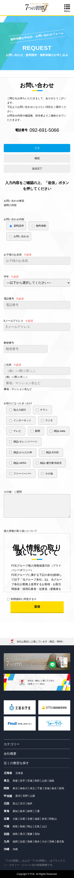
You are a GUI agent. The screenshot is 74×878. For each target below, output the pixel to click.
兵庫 (22, 818)
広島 (37, 826)
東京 (15, 788)
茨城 (47, 788)
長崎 (29, 841)
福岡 (15, 841)
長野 (25, 795)
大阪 (15, 818)
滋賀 (37, 818)
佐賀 (22, 841)
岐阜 (22, 811)
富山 (15, 803)
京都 (29, 818)
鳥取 (15, 826)
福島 (51, 780)
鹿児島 (60, 841)
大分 (44, 841)
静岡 (29, 811)
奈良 (44, 818)
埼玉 (32, 788)
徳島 (15, 833)
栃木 (54, 788)
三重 (37, 811)
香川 (22, 833)
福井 (29, 803)
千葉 (39, 788)
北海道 (19, 773)
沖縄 (15, 849)
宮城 (29, 780)
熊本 (37, 841)
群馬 (61, 788)
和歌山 (53, 818)
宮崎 (51, 841)
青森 (15, 780)
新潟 (18, 795)
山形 (44, 780)
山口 (44, 826)
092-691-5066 (44, 130)
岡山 (29, 826)
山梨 (32, 795)
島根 (22, 826)
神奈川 (24, 788)
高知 (37, 833)
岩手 (22, 780)
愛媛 (29, 833)
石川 (22, 803)
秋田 (37, 780)
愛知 (15, 811)
